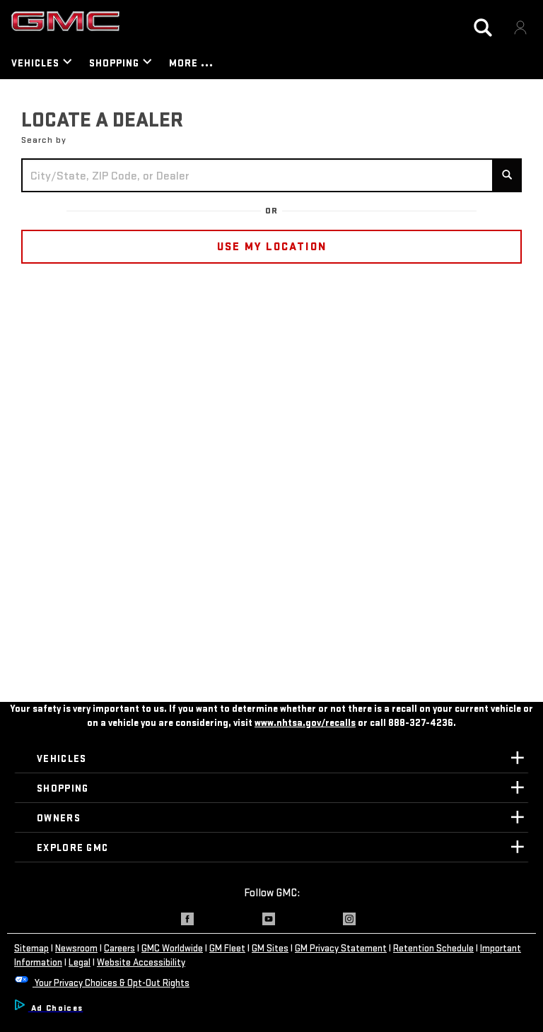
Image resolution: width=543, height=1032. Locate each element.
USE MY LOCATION (272, 247)
